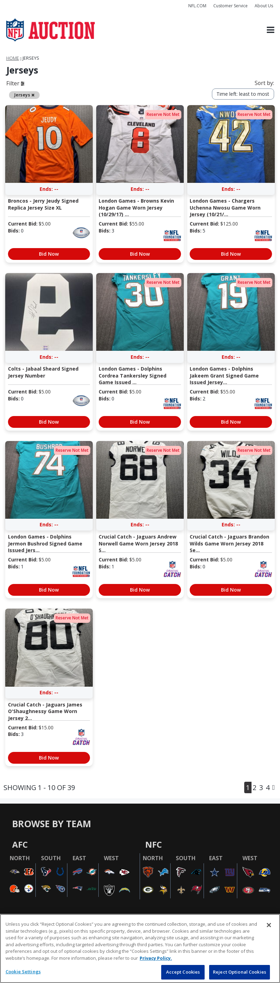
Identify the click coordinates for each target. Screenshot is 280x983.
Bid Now (49, 254)
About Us (264, 6)
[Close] (269, 925)
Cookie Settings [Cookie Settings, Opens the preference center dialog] (23, 971)
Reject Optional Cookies (239, 972)
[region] (140, 948)
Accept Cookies (183, 972)
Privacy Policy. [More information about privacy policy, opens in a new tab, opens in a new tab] (156, 958)
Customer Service (230, 6)
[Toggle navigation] (270, 30)
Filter (15, 83)
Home (12, 58)
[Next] (274, 787)
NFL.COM (197, 6)
